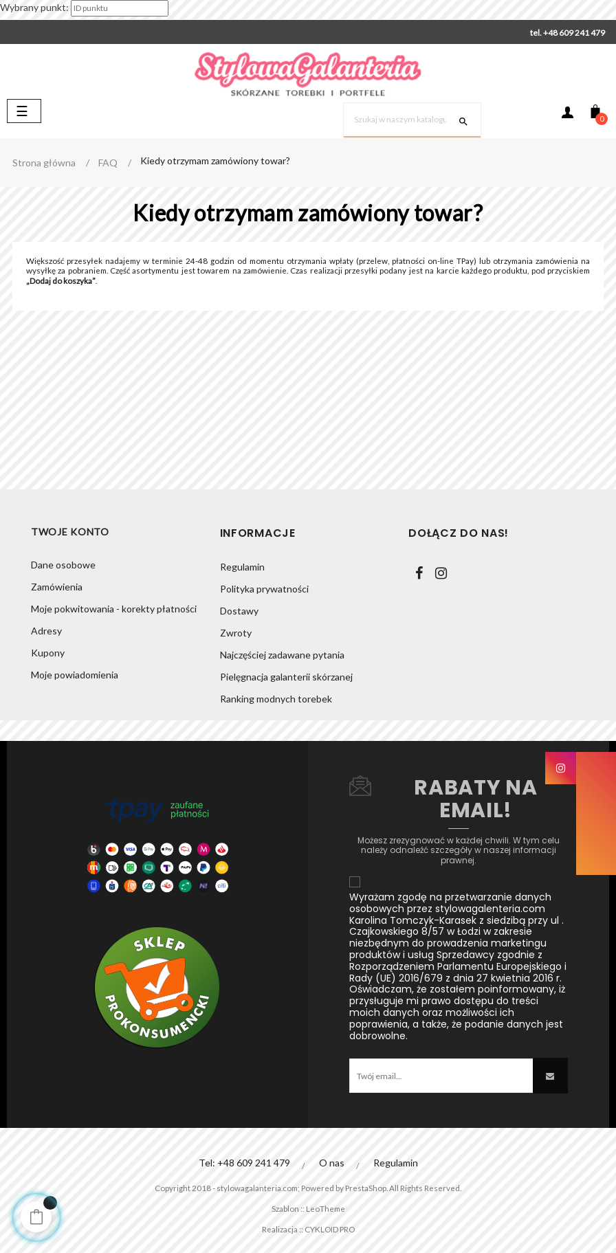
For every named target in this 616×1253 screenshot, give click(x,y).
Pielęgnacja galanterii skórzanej (286, 677)
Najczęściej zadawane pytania (282, 655)
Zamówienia (56, 589)
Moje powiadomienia (74, 677)
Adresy (46, 633)
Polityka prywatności (264, 589)
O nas (331, 1162)
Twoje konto (70, 533)
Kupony (48, 655)
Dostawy (239, 611)
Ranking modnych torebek (276, 699)
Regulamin (242, 567)
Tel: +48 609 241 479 (243, 1162)
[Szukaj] (412, 120)
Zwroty (236, 633)
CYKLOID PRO (333, 1228)
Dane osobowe (63, 567)
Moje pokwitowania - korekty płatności (114, 611)
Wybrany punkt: (34, 7)
